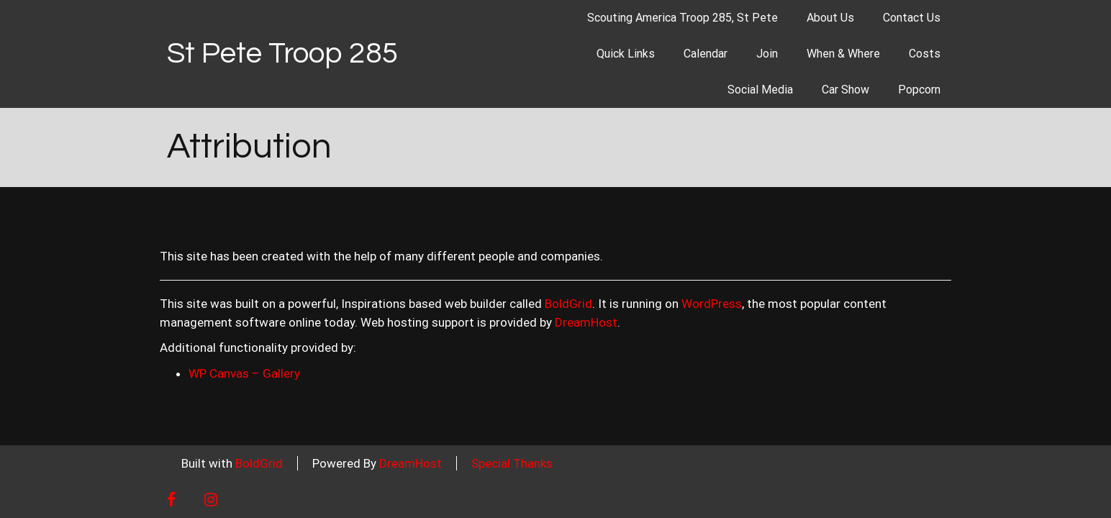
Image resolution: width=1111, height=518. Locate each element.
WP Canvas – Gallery (244, 373)
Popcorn (919, 89)
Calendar (705, 53)
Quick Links (626, 53)
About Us (830, 17)
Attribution (249, 147)
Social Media (760, 89)
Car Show (845, 89)
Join (767, 53)
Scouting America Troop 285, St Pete (682, 17)
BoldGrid (568, 303)
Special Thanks (512, 463)
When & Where (843, 53)
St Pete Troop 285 (283, 53)
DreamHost (586, 322)
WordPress (711, 303)
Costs (924, 53)
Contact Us (911, 17)
